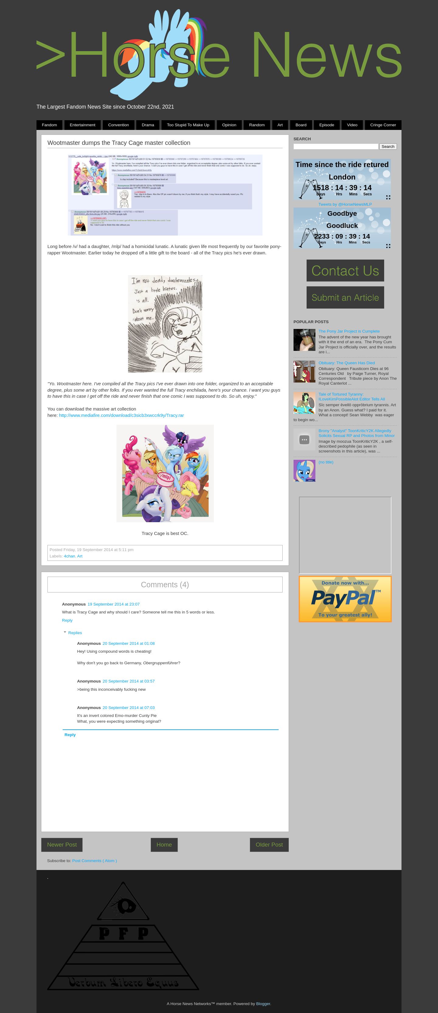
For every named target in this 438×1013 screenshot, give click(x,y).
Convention (118, 125)
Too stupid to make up (188, 125)
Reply (67, 620)
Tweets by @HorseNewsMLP (345, 204)
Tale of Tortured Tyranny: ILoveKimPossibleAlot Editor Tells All (351, 396)
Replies (75, 633)
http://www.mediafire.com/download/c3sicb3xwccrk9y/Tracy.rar (121, 415)
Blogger (263, 1003)
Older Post (269, 844)
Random (257, 125)
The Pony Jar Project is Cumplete (349, 331)
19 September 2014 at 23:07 (114, 604)
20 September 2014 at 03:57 (129, 681)
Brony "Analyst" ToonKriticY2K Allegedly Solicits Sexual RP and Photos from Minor (356, 433)
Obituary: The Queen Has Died (346, 363)
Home (164, 844)
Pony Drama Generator (345, 535)
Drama (148, 125)
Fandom (49, 125)
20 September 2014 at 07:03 (129, 707)
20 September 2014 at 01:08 (129, 643)
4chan (69, 556)
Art (280, 125)
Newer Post (62, 844)
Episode (326, 125)
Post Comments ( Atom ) (94, 860)
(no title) (325, 462)
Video (352, 125)
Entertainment (82, 125)
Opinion (229, 125)
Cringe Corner (383, 125)
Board (301, 125)
